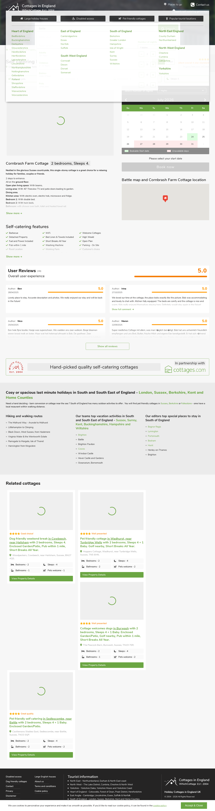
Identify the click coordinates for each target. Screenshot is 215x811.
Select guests (127, 28)
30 (181, 144)
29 (167, 144)
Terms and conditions (45, 786)
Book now (165, 167)
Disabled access (13, 776)
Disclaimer (11, 795)
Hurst (150, 445)
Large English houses (45, 776)
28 (154, 144)
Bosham (152, 440)
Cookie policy (41, 791)
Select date (85, 28)
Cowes (81, 448)
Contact (9, 786)
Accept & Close (194, 805)
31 (192, 144)
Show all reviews (107, 346)
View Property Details (23, 578)
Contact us (202, 5)
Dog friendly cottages (16, 781)
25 (203, 136)
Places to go (175, 4)
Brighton (82, 434)
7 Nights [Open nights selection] (163, 90)
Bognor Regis (154, 426)
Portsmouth (153, 436)
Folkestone (186, 403)
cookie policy (159, 805)
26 (128, 144)
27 (141, 144)
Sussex (164, 403)
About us (39, 781)
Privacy (9, 791)
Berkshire (173, 403)
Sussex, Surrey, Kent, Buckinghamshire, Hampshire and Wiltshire (106, 424)
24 (192, 136)
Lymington (153, 431)
